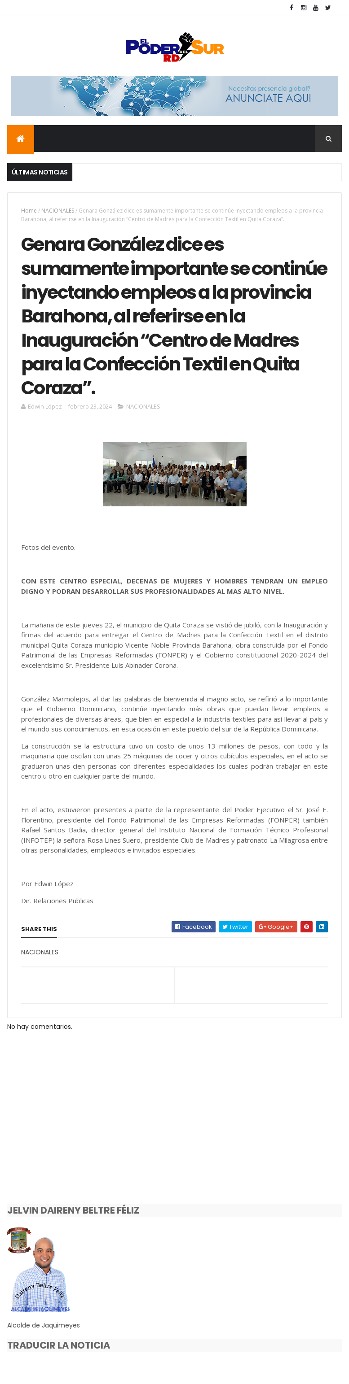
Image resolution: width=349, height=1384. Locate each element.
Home (29, 210)
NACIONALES (57, 210)
